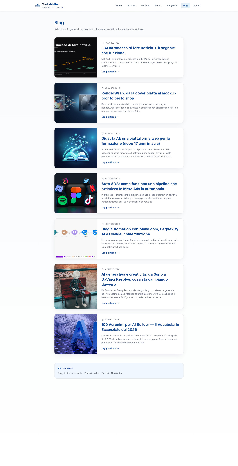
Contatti (196, 6)
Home (118, 6)
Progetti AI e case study (70, 373)
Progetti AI (172, 6)
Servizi (158, 6)
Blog (185, 6)
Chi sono (131, 6)
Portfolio (145, 6)
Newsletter (116, 373)
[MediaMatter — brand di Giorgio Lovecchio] (50, 5)
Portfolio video (92, 373)
